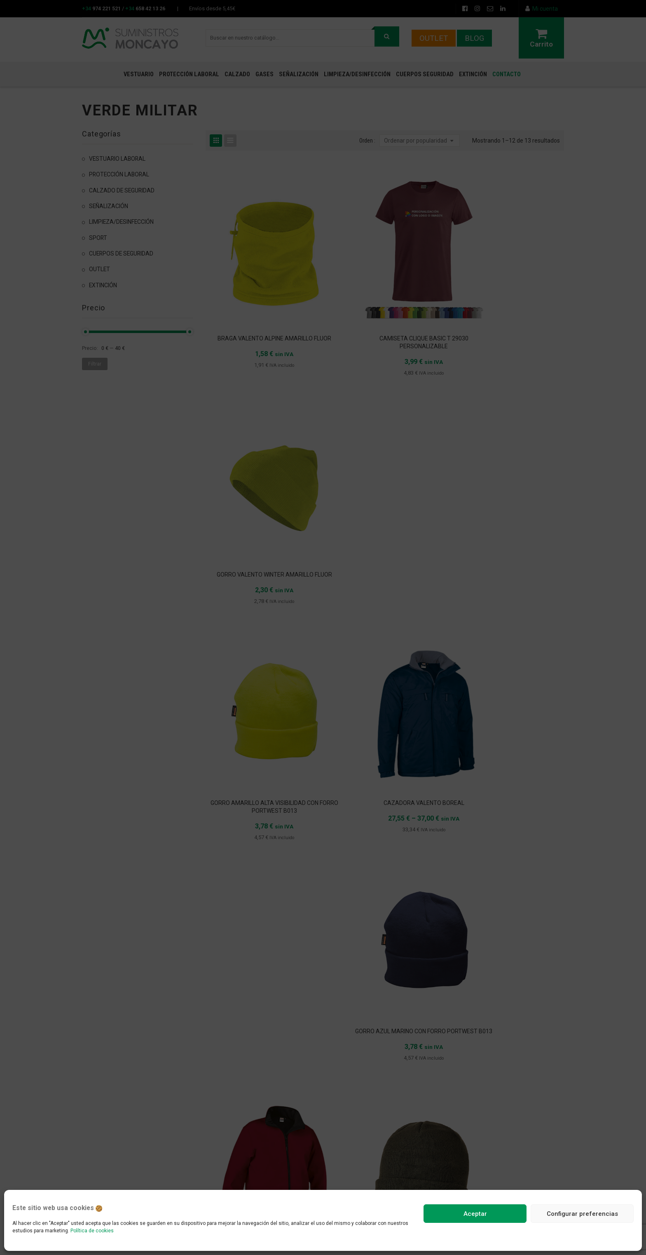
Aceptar (475, 1213)
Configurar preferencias (582, 1213)
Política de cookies (92, 1231)
